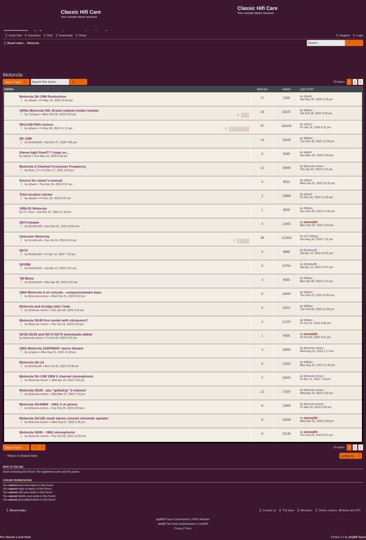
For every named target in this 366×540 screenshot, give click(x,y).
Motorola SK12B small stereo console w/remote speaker (64, 418)
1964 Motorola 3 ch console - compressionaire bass (60, 292)
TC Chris (28, 211)
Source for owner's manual (40, 180)
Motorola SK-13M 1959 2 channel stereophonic (56, 376)
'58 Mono (26, 278)
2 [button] (355, 82)
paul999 (203, 523)
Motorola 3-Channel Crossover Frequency (52, 166)
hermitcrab (35, 240)
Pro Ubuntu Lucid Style (15, 536)
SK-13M (25, 138)
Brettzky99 (35, 142)
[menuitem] (32, 35)
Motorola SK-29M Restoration (42, 96)
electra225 (310, 222)
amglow (33, 352)
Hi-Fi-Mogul (311, 236)
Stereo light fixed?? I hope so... (44, 152)
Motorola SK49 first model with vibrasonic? (53, 320)
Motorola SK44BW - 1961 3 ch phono (48, 404)
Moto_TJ (33, 170)
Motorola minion (314, 166)
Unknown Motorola (34, 236)
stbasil (32, 100)
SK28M (24, 264)
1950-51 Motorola (33, 208)
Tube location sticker (36, 194)
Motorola (13, 75)
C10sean (34, 114)
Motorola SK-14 (31, 362)
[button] (360, 82)
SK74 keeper (29, 222)
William (308, 110)
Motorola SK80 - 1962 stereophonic (47, 432)
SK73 (23, 250)
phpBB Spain (357, 536)
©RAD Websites (200, 519)
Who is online (13, 466)
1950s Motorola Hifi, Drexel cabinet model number (59, 110)
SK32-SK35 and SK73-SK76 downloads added (55, 334)
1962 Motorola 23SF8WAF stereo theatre (51, 348)
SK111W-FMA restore (36, 124)
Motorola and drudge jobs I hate (44, 306)
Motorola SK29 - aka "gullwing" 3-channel (52, 390)
